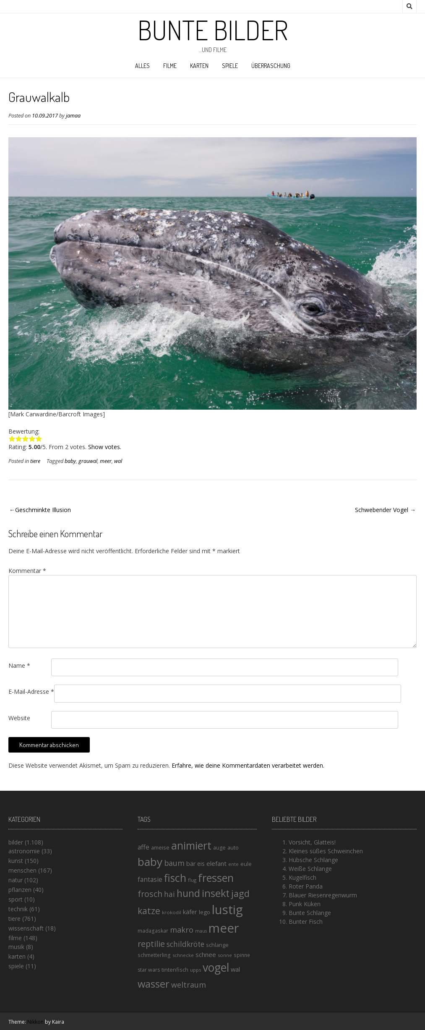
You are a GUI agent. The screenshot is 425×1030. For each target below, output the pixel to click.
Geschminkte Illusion (43, 510)
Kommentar (27, 571)
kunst (15, 861)
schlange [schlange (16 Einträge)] (217, 945)
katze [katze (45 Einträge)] (149, 911)
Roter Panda (306, 886)
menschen (22, 870)
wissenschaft (26, 928)
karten (199, 65)
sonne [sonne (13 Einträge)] (225, 955)
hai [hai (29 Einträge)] (169, 894)
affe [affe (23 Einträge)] (143, 847)
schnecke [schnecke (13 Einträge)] (183, 955)
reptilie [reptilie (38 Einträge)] (151, 943)
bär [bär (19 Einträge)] (191, 864)
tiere (35, 461)
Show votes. (104, 447)
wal (118, 461)
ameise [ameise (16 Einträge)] (160, 847)
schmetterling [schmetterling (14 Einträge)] (154, 955)
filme (170, 65)
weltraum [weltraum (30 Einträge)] (188, 985)
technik (18, 909)
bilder (15, 842)
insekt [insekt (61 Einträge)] (215, 893)
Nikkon (35, 1021)
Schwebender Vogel (381, 510)
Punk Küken (305, 904)
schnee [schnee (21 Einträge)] (206, 954)
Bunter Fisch (306, 921)
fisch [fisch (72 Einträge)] (175, 878)
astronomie (24, 851)
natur (15, 880)
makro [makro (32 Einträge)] (181, 929)
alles (142, 65)
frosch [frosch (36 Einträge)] (150, 893)
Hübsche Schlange (313, 860)
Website (19, 718)
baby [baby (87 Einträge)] (150, 861)
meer (106, 461)
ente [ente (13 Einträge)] (233, 864)
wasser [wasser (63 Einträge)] (153, 984)
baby (70, 461)
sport (15, 899)
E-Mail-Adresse (31, 691)
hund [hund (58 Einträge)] (188, 893)
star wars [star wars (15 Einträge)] (149, 969)
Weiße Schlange (310, 869)
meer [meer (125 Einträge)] (224, 928)
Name (19, 665)
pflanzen (19, 890)
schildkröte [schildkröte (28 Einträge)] (185, 944)
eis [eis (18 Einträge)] (201, 864)
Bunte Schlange (310, 913)
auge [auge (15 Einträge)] (219, 847)
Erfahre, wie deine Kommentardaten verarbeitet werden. (248, 765)
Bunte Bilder (213, 29)
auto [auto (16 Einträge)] (233, 847)
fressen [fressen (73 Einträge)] (216, 878)
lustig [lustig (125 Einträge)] (227, 909)
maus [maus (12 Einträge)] (201, 931)
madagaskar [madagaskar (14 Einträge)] (153, 930)
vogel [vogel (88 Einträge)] (216, 967)
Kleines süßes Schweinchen (326, 851)
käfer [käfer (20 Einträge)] (190, 911)
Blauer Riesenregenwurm (323, 895)
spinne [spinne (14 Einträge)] (242, 955)
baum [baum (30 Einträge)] (174, 863)
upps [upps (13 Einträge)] (195, 970)
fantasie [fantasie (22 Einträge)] (150, 879)
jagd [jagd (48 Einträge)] (240, 893)
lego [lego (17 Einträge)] (204, 912)
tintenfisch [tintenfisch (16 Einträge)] (175, 969)
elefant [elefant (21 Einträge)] (216, 863)
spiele (230, 65)
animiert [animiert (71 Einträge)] (191, 845)
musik (16, 947)
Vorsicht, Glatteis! (312, 842)
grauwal (87, 461)
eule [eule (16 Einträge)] (246, 864)
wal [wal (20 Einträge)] (235, 969)
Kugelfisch (302, 877)
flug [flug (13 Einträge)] (192, 880)
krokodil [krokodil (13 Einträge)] (171, 912)
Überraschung (270, 65)
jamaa (73, 115)
